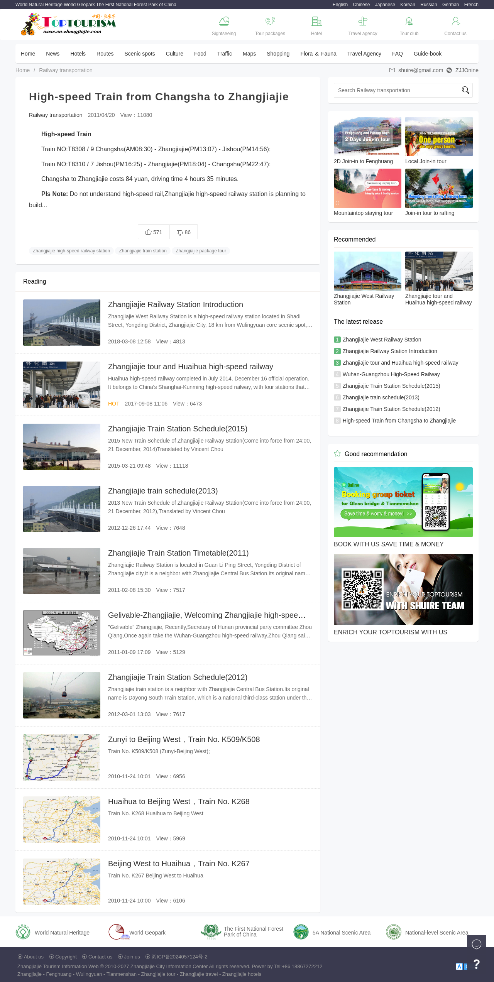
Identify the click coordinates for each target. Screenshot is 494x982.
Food (200, 54)
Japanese (385, 4)
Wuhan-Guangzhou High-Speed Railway (391, 374)
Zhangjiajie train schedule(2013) (163, 491)
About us (34, 957)
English (340, 4)
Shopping (278, 54)
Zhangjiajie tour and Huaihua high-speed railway (190, 366)
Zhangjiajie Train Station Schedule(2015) (177, 428)
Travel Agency (364, 54)
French (471, 4)
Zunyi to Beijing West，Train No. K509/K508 (184, 739)
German (450, 4)
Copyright (66, 957)
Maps (249, 54)
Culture (174, 54)
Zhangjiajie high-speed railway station (71, 251)
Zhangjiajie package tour (201, 251)
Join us (132, 957)
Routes (104, 54)
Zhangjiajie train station (142, 251)
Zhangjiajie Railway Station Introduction (175, 304)
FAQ (397, 54)
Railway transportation (66, 70)
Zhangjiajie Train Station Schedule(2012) (177, 677)
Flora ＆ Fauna (318, 54)
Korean (407, 4)
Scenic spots (139, 54)
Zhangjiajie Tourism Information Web (58, 966)
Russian (428, 4)
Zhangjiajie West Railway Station (382, 339)
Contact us (100, 957)
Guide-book (428, 54)
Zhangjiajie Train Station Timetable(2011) (178, 553)
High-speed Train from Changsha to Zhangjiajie (399, 420)
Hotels (78, 54)
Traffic (224, 54)
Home (28, 54)
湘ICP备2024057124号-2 (180, 957)
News (52, 54)
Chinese (361, 4)
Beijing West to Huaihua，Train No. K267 (179, 863)
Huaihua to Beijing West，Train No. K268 (179, 801)
